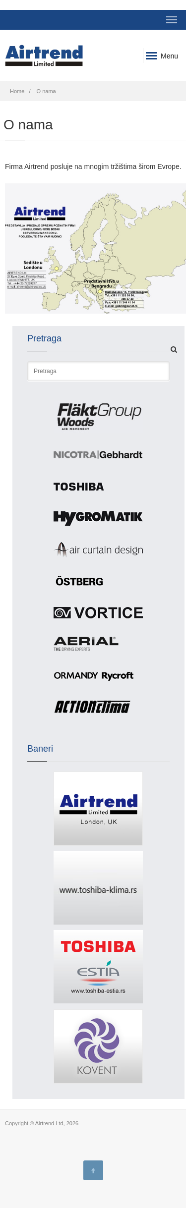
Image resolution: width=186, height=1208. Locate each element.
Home (17, 91)
